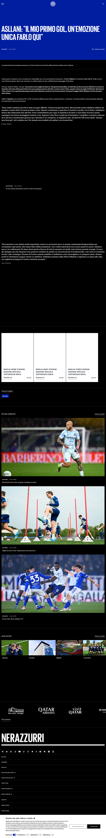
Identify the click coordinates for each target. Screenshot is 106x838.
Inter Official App (7, 778)
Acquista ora (8, 375)
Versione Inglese (7, 389)
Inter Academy (6, 788)
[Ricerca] (103, 4)
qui (24, 827)
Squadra (5, 394)
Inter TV (4, 767)
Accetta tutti (93, 826)
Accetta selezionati (78, 826)
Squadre (4, 762)
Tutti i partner (5, 719)
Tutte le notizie (100, 412)
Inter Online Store (7, 772)
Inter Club (4, 783)
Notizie (3, 757)
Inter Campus (5, 794)
